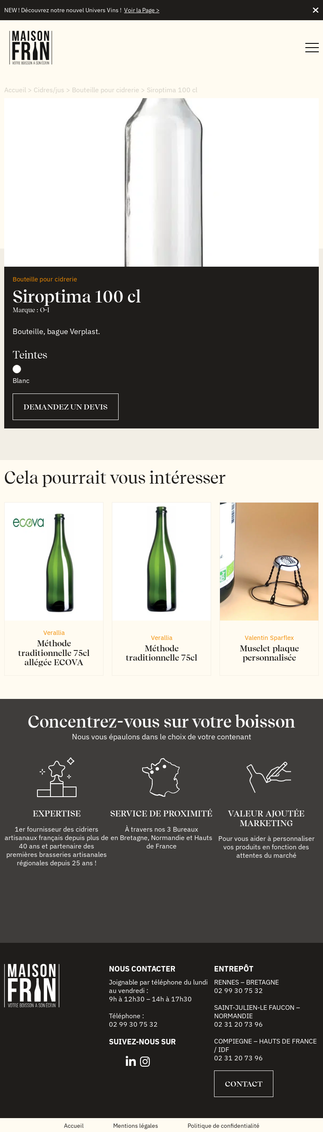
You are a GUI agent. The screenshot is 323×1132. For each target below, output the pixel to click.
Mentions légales (135, 1125)
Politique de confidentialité (223, 1125)
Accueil (15, 90)
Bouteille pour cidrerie (105, 90)
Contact (243, 1083)
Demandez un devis (66, 406)
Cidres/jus (49, 90)
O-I (45, 310)
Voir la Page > (141, 10)
